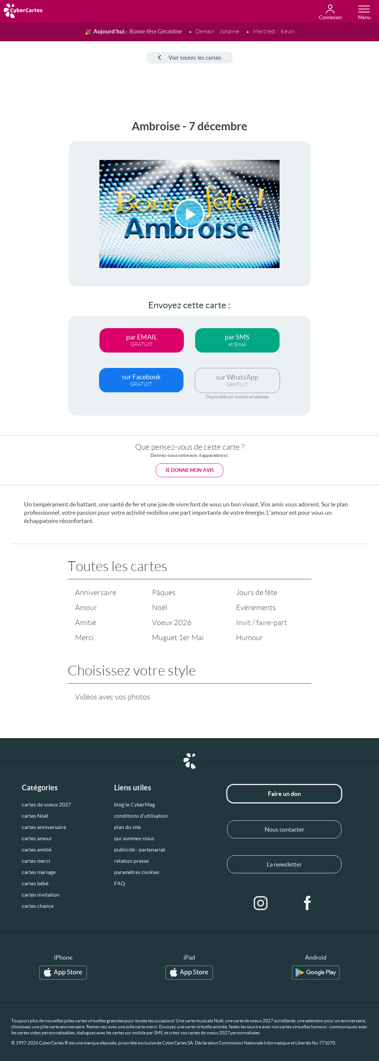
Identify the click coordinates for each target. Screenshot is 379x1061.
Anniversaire (95, 592)
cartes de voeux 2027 (46, 805)
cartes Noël (35, 816)
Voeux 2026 (172, 622)
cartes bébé (35, 883)
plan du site (127, 827)
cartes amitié (36, 850)
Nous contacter (284, 829)
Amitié (85, 622)
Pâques (164, 592)
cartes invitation (41, 895)
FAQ (119, 883)
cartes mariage (39, 872)
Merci (84, 637)
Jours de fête (256, 592)
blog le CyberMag (134, 805)
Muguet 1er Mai (178, 637)
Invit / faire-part (261, 622)
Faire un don (284, 793)
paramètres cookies (136, 872)
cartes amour (37, 838)
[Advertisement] (28, 232)
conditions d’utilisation (141, 816)
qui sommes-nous (134, 838)
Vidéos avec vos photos (112, 697)
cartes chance (38, 906)
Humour (249, 637)
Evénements (256, 607)
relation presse (131, 861)
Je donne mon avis (189, 470)
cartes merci (36, 861)
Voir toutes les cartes (189, 57)
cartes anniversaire (44, 827)
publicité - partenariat (139, 850)
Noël (159, 607)
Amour (86, 607)
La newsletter (284, 864)
